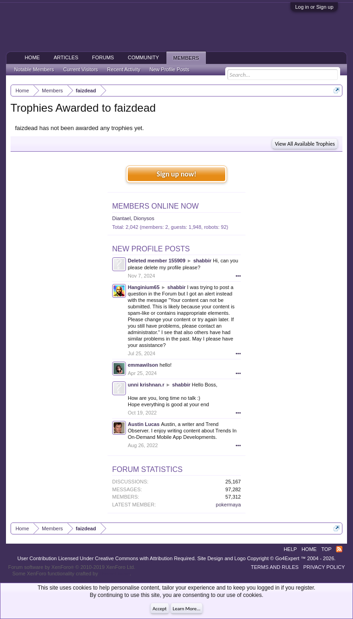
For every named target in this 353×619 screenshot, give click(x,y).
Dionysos (143, 218)
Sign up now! (176, 174)
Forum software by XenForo (72, 567)
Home (32, 57)
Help (290, 549)
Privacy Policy (324, 567)
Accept (160, 609)
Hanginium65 (143, 287)
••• (238, 275)
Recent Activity (123, 69)
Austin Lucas (143, 424)
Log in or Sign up (314, 7)
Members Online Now (155, 206)
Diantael (121, 218)
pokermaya (228, 504)
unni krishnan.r (146, 384)
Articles (66, 57)
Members (186, 58)
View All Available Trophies (305, 144)
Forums (103, 57)
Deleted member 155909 (156, 260)
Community (143, 57)
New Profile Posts (151, 249)
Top (326, 549)
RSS (339, 549)
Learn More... (186, 609)
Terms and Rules (275, 567)
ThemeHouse (114, 573)
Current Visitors (80, 69)
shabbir (202, 260)
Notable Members (34, 69)
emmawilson (143, 365)
